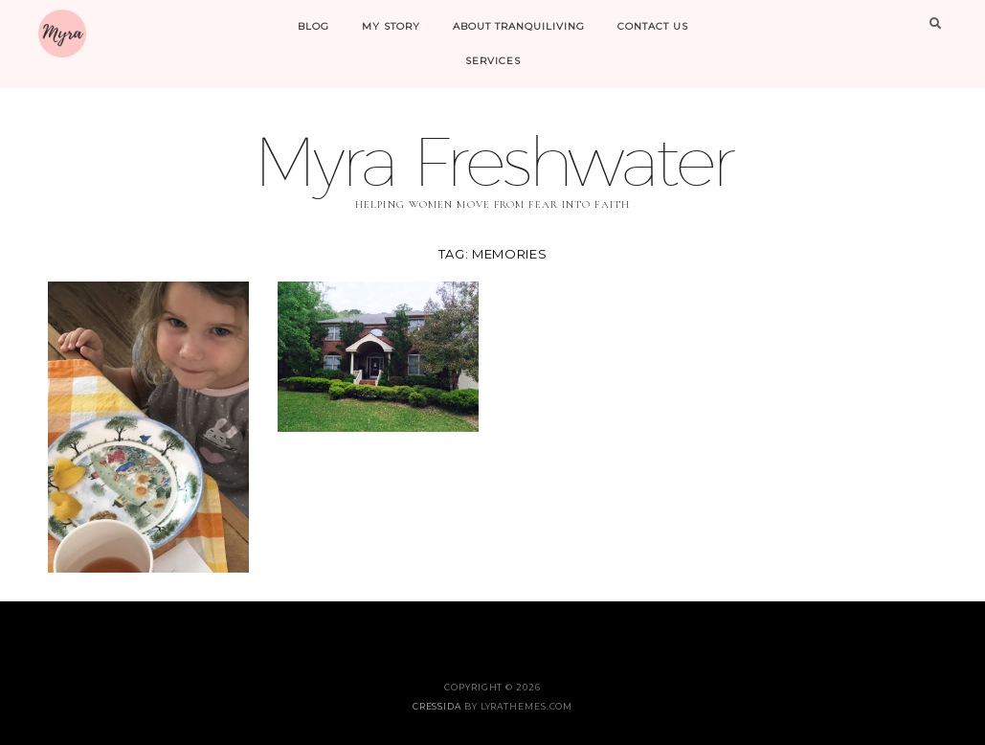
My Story (391, 26)
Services (493, 61)
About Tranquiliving (519, 26)
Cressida (437, 706)
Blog (313, 26)
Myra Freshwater (493, 160)
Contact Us (652, 26)
